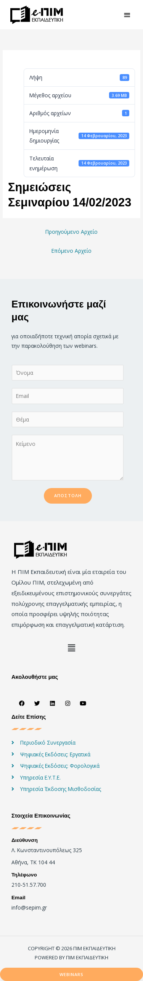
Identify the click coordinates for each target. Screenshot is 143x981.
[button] (71, 647)
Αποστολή (68, 495)
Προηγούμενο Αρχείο (71, 231)
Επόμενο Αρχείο (71, 250)
